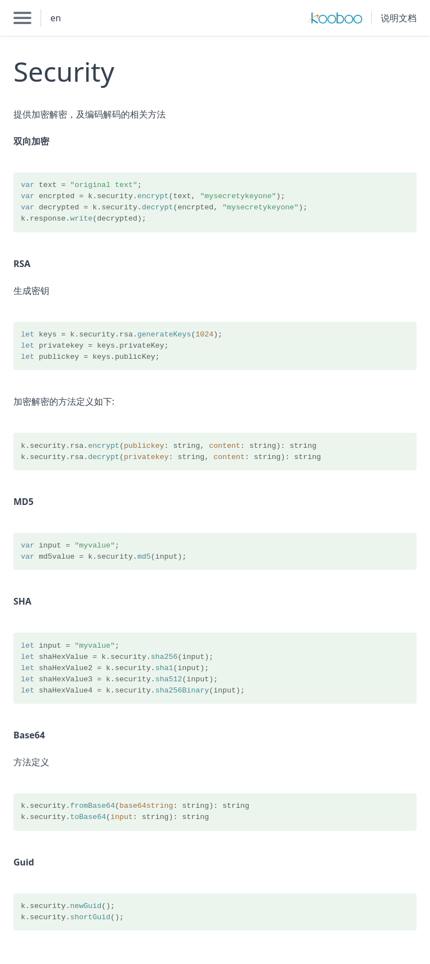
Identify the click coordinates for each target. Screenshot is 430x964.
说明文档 (399, 18)
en (55, 18)
